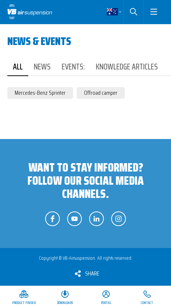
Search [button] (133, 11)
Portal (106, 302)
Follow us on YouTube (74, 218)
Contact (147, 302)
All (18, 66)
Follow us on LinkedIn (96, 218)
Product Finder (24, 302)
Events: (73, 66)
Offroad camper (100, 92)
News (42, 66)
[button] (153, 11)
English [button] (112, 11)
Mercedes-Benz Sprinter (40, 92)
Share (92, 273)
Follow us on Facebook (52, 218)
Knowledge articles (127, 66)
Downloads (65, 302)
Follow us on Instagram (118, 218)
